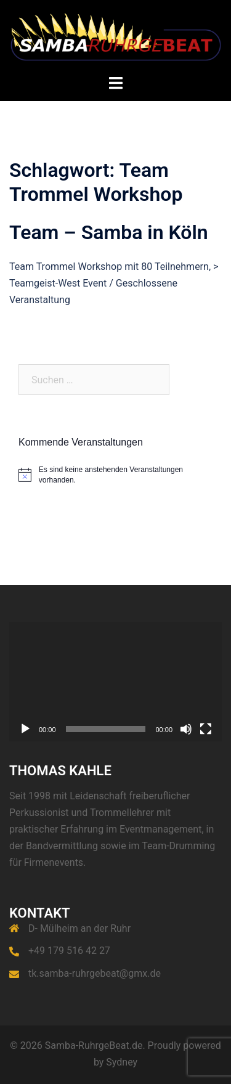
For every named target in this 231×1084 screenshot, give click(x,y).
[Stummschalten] (186, 729)
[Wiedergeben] (25, 729)
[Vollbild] (206, 729)
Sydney (121, 1062)
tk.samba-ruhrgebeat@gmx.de (94, 973)
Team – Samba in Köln (108, 232)
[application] (115, 681)
